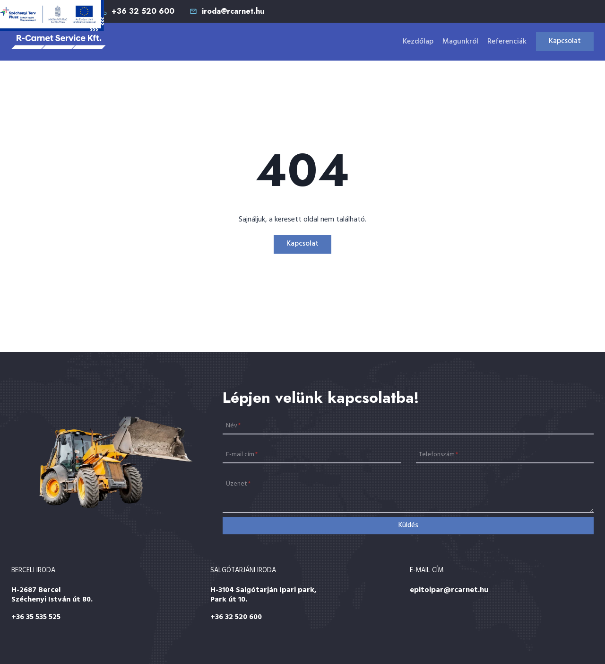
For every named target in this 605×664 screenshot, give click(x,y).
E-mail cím (242, 455)
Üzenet (238, 484)
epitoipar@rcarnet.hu (449, 590)
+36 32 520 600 (236, 617)
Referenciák (507, 41)
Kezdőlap (418, 41)
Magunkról (460, 41)
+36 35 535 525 (35, 617)
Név (233, 425)
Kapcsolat (565, 41)
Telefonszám (438, 455)
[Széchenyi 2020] (52, 15)
